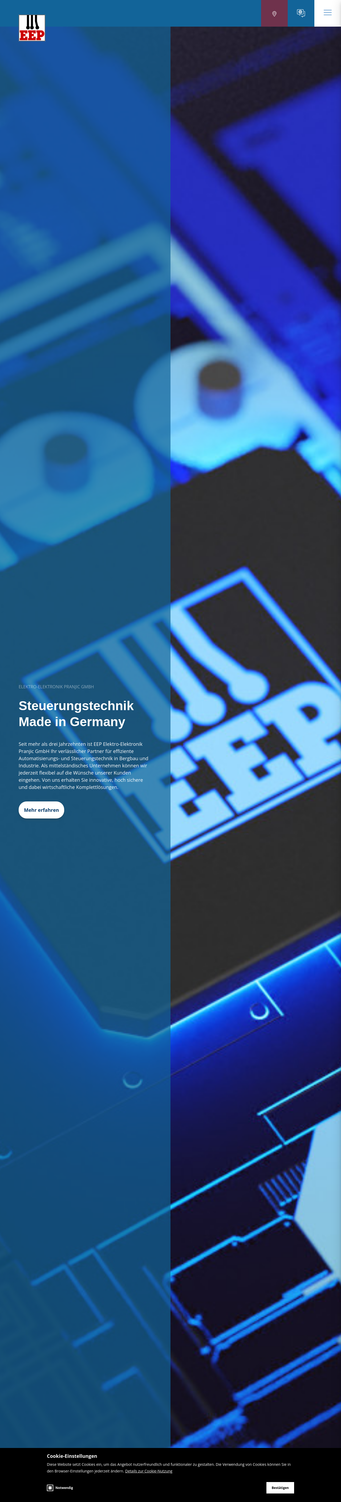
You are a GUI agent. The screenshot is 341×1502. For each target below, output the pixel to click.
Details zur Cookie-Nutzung (148, 1471)
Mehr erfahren (41, 810)
